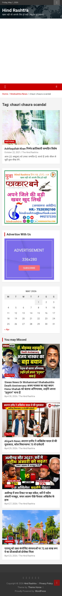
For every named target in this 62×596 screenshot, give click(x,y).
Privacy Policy (46, 583)
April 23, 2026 (10, 556)
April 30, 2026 (10, 396)
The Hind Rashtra (30, 152)
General (9, 486)
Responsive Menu (57, 2)
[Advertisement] (31, 51)
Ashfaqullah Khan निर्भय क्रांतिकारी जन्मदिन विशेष (30, 148)
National (10, 142)
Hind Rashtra (15, 10)
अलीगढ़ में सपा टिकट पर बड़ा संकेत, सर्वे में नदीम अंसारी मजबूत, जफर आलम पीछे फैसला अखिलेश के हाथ (29, 496)
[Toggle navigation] (5, 86)
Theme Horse (34, 587)
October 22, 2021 (12, 152)
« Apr (6, 329)
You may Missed (15, 339)
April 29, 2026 (10, 448)
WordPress (40, 591)
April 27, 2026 (10, 503)
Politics (9, 375)
